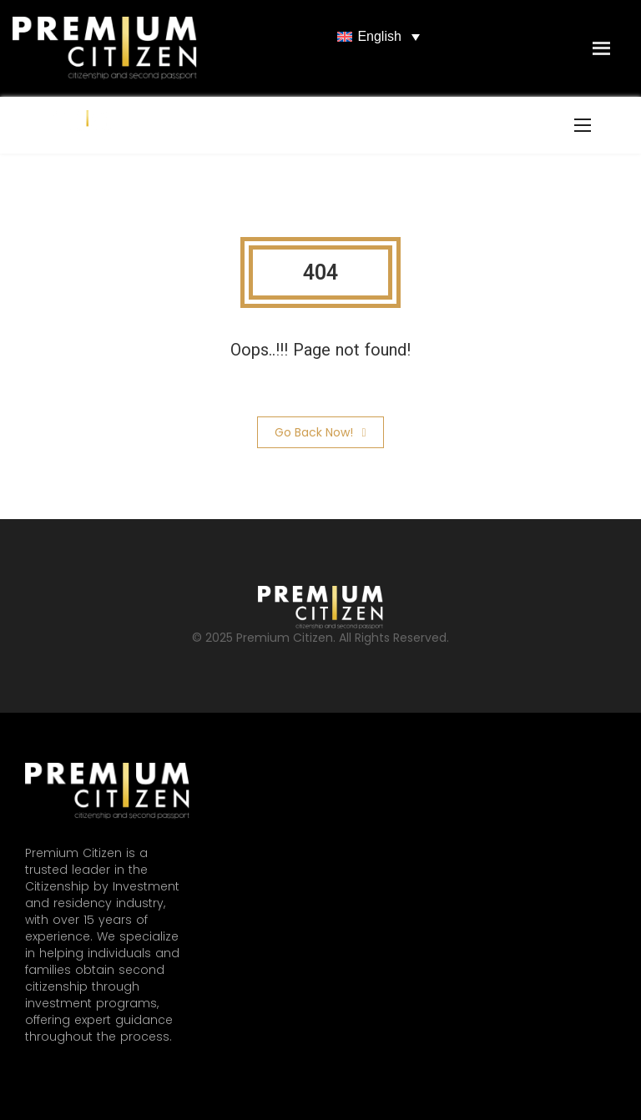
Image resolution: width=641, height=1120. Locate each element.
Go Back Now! (320, 432)
